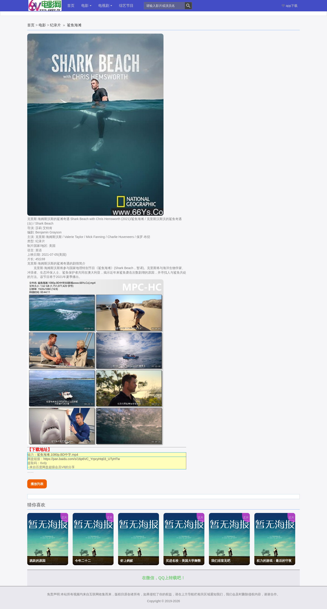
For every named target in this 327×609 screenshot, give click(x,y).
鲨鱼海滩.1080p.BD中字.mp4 (57, 454)
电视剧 (105, 5)
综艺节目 (126, 5)
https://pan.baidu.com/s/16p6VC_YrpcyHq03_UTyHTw (81, 459)
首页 (70, 5)
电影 (86, 5)
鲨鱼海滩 (74, 25)
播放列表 (37, 484)
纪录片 (55, 25)
